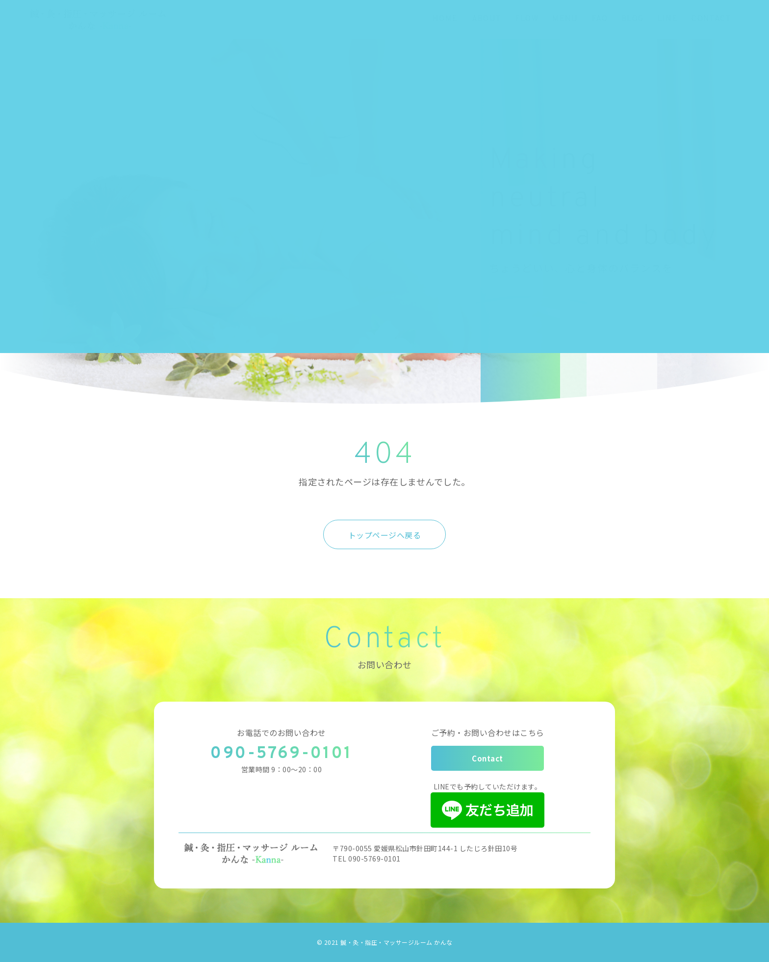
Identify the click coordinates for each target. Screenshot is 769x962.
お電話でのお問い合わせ (281, 732)
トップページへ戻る (384, 535)
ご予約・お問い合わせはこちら (487, 732)
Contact (487, 758)
